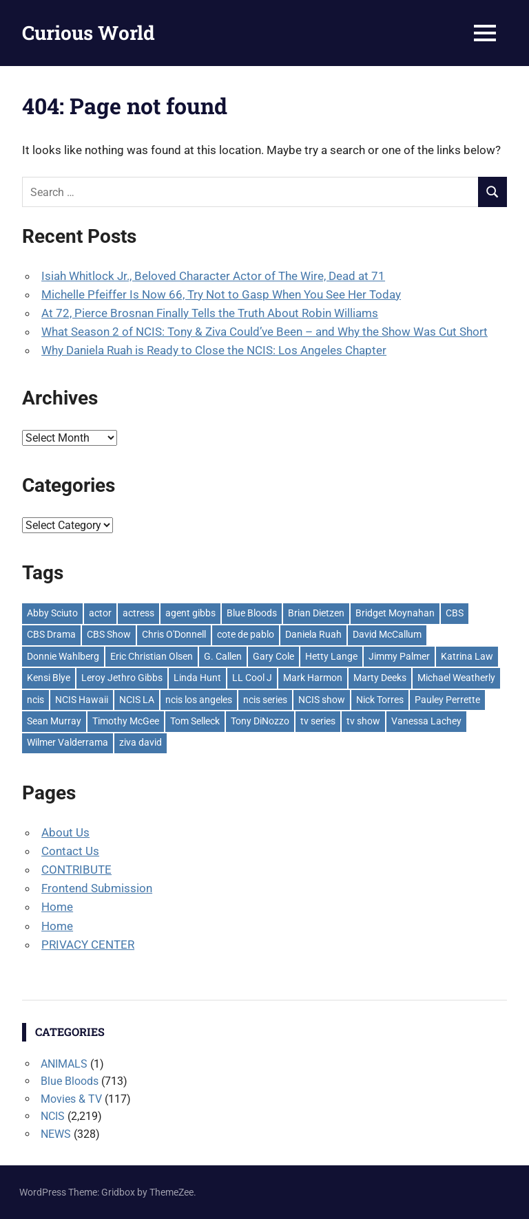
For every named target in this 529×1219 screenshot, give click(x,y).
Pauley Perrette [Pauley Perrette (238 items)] (447, 699)
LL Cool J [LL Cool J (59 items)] (252, 677)
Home (57, 907)
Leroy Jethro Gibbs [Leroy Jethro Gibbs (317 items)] (122, 677)
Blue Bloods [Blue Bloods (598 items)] (252, 612)
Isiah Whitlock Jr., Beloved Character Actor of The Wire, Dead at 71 (213, 276)
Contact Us (70, 851)
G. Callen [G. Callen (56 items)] (223, 656)
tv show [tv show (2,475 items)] (363, 720)
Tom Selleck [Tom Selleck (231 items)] (195, 720)
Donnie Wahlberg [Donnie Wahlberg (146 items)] (63, 656)
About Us (65, 832)
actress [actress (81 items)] (138, 612)
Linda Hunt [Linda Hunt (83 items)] (197, 677)
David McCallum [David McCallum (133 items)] (387, 634)
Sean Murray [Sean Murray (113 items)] (54, 720)
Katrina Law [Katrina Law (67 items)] (467, 656)
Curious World (88, 32)
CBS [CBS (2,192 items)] (455, 612)
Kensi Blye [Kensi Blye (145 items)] (48, 677)
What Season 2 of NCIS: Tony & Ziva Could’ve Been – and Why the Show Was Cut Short (264, 331)
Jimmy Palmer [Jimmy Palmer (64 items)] (399, 656)
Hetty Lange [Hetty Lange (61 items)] (331, 656)
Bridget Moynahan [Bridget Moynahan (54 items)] (395, 612)
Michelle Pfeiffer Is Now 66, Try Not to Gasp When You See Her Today (221, 294)
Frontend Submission (96, 888)
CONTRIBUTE (76, 869)
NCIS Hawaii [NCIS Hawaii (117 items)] (81, 699)
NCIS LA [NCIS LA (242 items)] (136, 699)
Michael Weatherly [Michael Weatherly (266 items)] (456, 677)
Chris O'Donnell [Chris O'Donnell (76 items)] (174, 634)
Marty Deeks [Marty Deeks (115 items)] (379, 677)
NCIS (53, 1116)
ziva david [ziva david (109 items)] (140, 742)
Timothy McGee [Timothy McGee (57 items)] (125, 720)
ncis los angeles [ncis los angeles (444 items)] (198, 699)
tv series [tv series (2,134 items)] (317, 720)
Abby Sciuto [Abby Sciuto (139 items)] (52, 612)
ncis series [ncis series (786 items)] (265, 699)
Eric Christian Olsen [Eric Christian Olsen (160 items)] (151, 656)
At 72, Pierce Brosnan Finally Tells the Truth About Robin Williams (209, 313)
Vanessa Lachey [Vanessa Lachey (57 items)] (426, 720)
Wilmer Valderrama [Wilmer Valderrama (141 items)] (67, 742)
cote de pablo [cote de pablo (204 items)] (245, 634)
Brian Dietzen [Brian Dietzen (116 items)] (316, 612)
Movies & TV (71, 1098)
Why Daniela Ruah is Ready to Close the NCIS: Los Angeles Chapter (213, 350)
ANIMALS (64, 1063)
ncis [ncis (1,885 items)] (35, 699)
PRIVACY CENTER (87, 944)
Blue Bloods (69, 1081)
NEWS (56, 1134)
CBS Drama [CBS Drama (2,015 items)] (51, 634)
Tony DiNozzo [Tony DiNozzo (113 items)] (260, 720)
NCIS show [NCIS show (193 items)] (321, 699)
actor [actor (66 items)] (100, 612)
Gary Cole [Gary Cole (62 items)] (273, 656)
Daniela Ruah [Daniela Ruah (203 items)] (313, 634)
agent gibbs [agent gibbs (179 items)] (190, 612)
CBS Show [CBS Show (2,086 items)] (109, 634)
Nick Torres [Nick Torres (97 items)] (380, 699)
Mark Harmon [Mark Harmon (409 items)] (312, 677)
